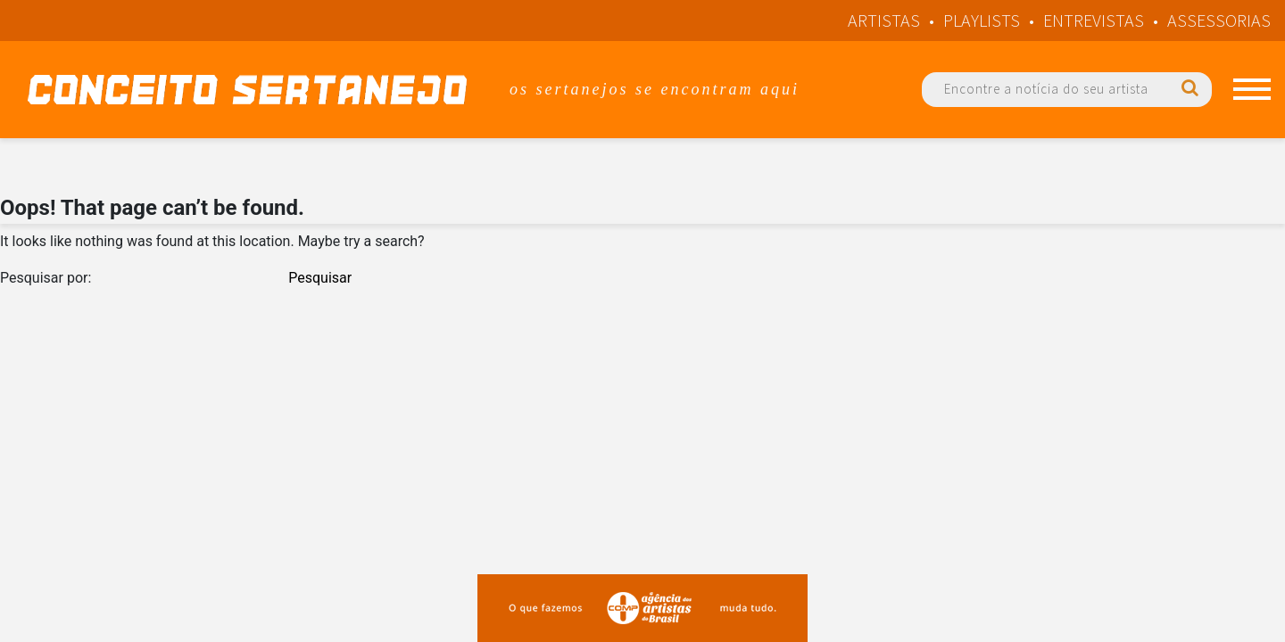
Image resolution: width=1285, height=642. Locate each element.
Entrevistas (1093, 20)
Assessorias (1219, 20)
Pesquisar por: (45, 277)
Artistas (884, 20)
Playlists (981, 20)
